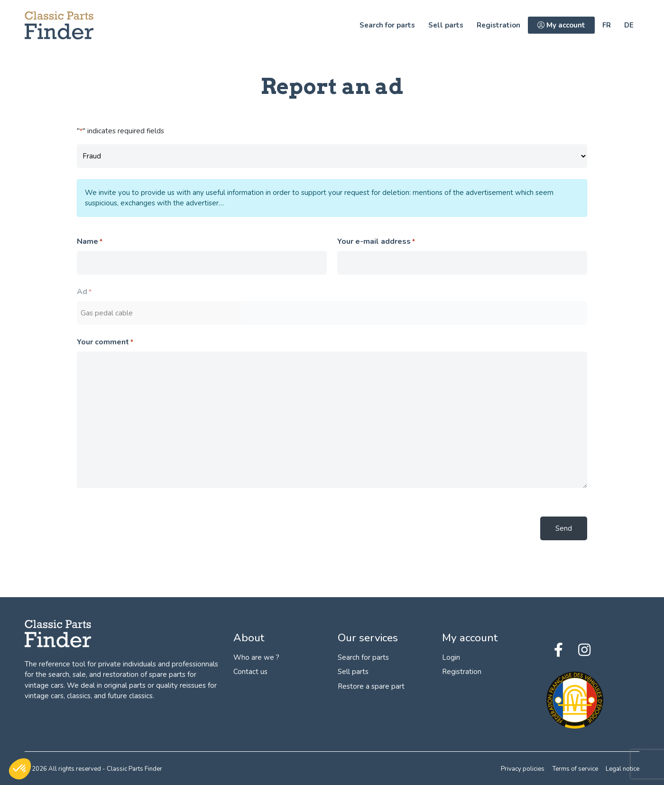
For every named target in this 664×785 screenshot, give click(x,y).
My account (561, 25)
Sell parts (445, 25)
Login (451, 657)
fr (606, 25)
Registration (498, 25)
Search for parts (387, 25)
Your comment (105, 342)
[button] (20, 768)
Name (89, 241)
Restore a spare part (371, 686)
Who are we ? (256, 657)
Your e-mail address (376, 241)
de (629, 25)
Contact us (250, 671)
